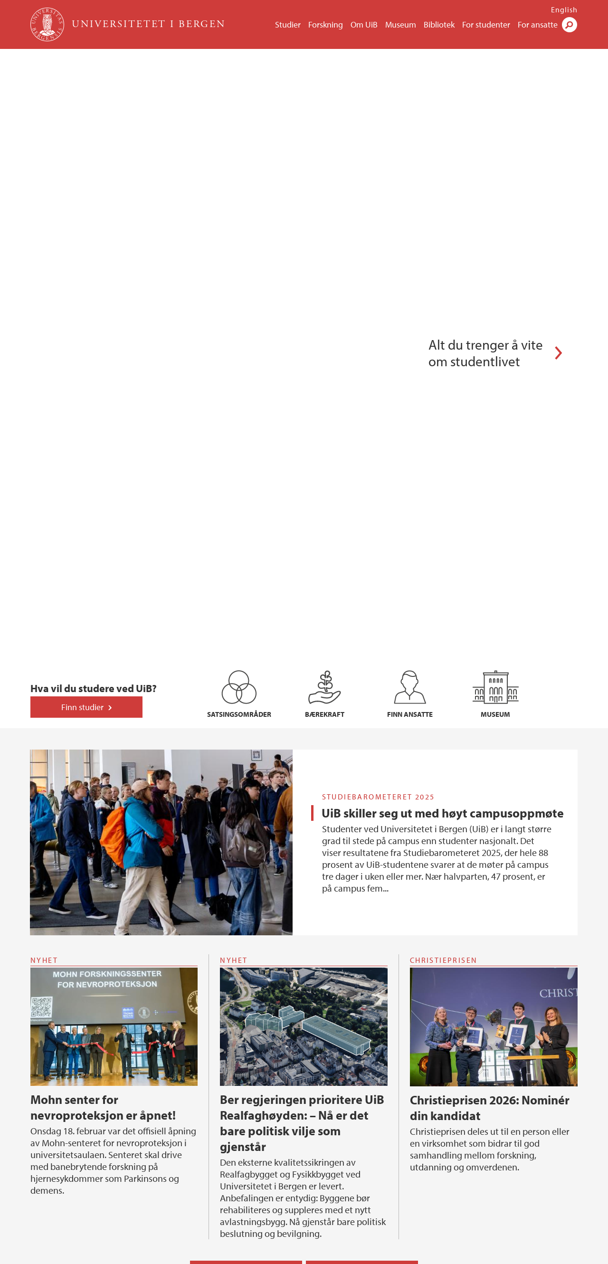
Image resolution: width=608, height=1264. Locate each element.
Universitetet (467, 1085)
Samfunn (321, 1085)
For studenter (486, 24)
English (564, 9)
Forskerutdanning (65, 1085)
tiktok (489, 1229)
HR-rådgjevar (51, 991)
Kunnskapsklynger (196, 1115)
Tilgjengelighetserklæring (481, 1158)
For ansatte (538, 24)
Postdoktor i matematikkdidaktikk (84, 974)
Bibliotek (439, 24)
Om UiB (364, 24)
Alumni (315, 1100)
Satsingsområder (193, 1100)
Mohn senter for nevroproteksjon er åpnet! (103, 691)
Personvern (367, 1254)
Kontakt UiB (152, 1254)
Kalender (242, 855)
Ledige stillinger (466, 1115)
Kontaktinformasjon (62, 1223)
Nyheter (358, 855)
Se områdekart (243, 1223)
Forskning (325, 24)
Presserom (320, 1115)
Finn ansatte (460, 1144)
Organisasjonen (466, 1100)
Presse (247, 1254)
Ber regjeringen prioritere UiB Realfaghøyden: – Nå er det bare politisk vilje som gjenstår (302, 707)
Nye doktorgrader (58, 1100)
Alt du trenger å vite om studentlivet (485, 145)
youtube (444, 1229)
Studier (288, 24)
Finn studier (82, 291)
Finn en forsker (190, 1129)
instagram (467, 1229)
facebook (421, 1229)
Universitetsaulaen (333, 1144)
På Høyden (321, 1129)
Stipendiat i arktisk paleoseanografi (86, 943)
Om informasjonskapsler (303, 1254)
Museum (400, 24)
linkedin (512, 1229)
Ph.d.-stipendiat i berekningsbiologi (86, 959)
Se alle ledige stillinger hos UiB (78, 1034)
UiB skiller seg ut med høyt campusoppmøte (443, 397)
